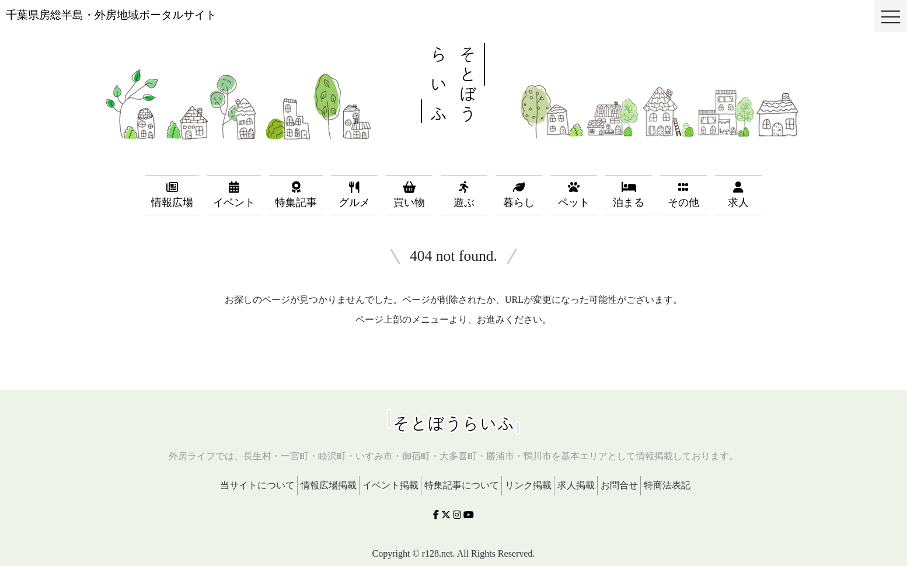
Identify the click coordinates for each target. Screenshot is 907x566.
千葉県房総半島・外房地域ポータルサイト (111, 15)
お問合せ (619, 485)
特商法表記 (667, 485)
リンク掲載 (528, 485)
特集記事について (461, 485)
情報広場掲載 (329, 485)
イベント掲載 (390, 485)
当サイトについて (257, 485)
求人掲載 (576, 485)
